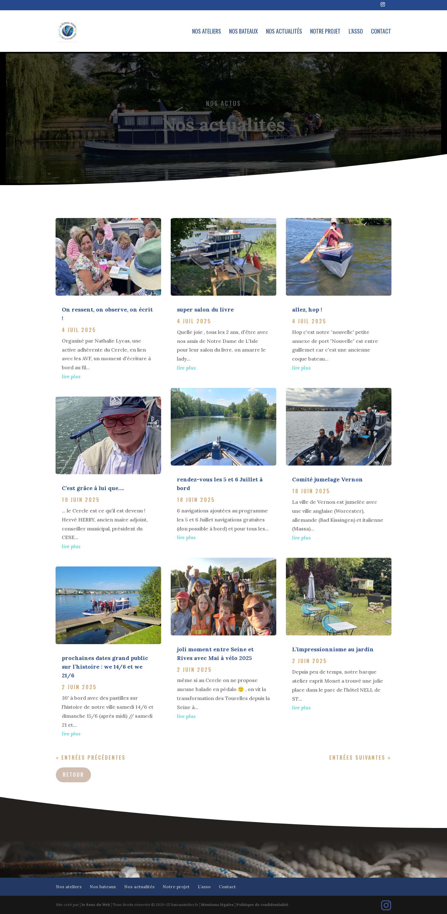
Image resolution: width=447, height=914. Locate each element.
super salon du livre (205, 309)
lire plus (71, 376)
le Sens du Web (96, 904)
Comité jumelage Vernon (327, 479)
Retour (73, 774)
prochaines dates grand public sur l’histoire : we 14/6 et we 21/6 (105, 666)
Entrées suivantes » (360, 757)
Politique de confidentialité (262, 904)
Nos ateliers (206, 32)
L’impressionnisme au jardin (333, 649)
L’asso (356, 32)
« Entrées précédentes (91, 757)
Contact (381, 32)
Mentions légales (217, 904)
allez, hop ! (307, 309)
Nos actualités (284, 32)
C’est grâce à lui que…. (93, 488)
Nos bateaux (243, 32)
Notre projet (325, 32)
